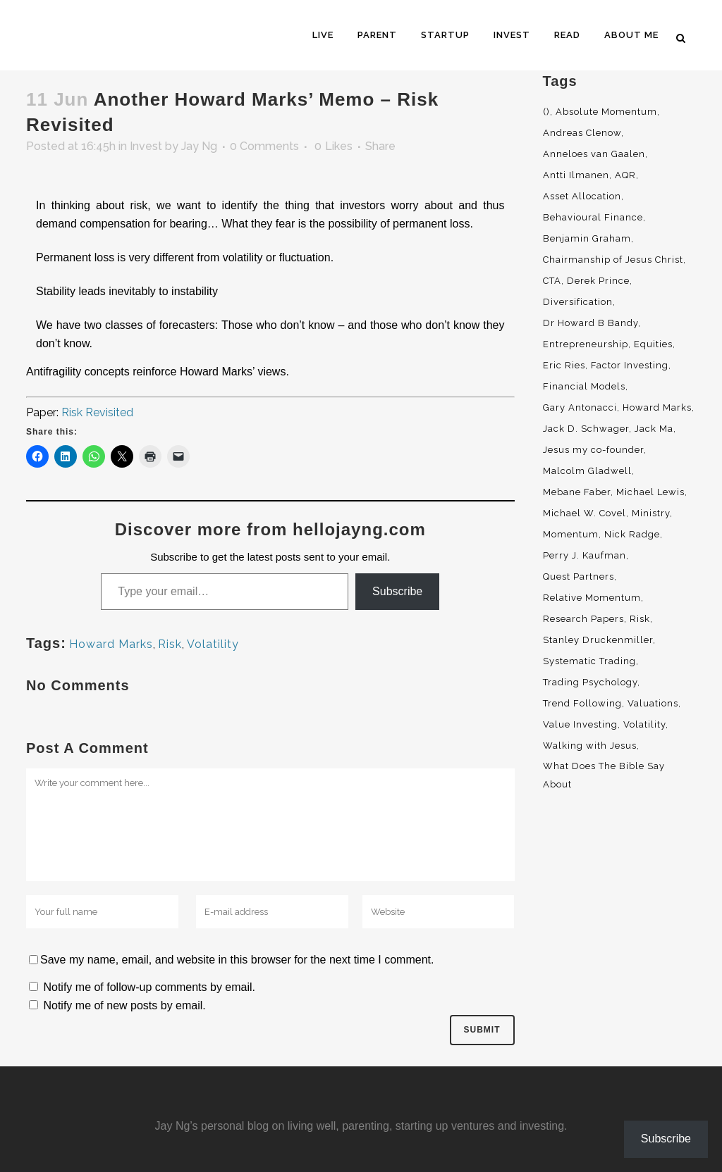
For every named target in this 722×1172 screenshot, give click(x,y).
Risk (170, 644)
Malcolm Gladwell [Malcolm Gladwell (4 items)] (587, 471)
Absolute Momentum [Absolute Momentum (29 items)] (606, 111)
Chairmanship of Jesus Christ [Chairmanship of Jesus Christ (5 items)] (613, 259)
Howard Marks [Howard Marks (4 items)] (657, 407)
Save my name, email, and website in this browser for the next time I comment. (237, 960)
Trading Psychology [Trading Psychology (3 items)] (590, 682)
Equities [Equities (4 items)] (653, 344)
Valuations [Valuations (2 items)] (653, 703)
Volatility (213, 644)
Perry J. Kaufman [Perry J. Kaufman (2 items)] (584, 555)
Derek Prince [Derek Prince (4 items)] (598, 280)
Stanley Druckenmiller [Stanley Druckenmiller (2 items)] (598, 640)
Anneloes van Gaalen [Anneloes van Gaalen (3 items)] (594, 154)
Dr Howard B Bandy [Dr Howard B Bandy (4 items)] (590, 323)
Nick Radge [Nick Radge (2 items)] (632, 534)
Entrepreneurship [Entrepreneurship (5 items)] (585, 344)
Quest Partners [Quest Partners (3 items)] (578, 576)
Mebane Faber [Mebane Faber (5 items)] (577, 492)
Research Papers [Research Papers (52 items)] (583, 618)
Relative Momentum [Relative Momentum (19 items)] (592, 597)
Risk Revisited (97, 412)
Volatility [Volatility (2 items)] (644, 724)
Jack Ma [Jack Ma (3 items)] (654, 428)
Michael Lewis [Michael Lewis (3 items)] (650, 492)
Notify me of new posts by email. (124, 1005)
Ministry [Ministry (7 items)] (651, 513)
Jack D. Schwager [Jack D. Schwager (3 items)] (586, 428)
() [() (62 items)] (546, 111)
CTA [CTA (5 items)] (552, 280)
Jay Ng (199, 146)
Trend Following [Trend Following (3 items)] (582, 703)
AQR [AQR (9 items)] (625, 175)
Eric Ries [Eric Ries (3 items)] (564, 365)
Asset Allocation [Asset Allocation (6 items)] (582, 196)
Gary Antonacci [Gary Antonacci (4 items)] (580, 407)
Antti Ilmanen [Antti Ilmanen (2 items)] (576, 175)
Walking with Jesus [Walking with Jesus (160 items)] (590, 745)
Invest (146, 146)
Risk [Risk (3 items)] (640, 618)
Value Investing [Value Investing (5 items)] (580, 724)
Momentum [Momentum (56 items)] (571, 534)
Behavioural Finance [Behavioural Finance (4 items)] (593, 217)
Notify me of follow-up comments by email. (149, 987)
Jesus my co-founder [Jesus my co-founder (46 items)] (593, 449)
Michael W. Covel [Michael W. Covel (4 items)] (584, 513)
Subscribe (397, 591)
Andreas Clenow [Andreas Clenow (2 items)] (582, 132)
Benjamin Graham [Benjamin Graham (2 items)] (587, 238)
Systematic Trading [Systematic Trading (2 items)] (589, 661)
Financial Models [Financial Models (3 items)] (584, 386)
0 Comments (264, 146)
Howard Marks (111, 644)
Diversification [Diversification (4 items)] (578, 302)
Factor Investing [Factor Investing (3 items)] (629, 365)
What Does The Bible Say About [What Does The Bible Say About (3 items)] (604, 775)
